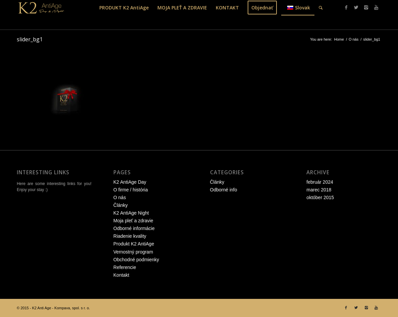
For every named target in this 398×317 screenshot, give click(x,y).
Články (120, 205)
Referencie (124, 267)
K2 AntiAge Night (131, 213)
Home (339, 39)
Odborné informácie (134, 228)
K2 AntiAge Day (129, 182)
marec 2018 (318, 189)
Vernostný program (133, 252)
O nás (353, 39)
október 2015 (320, 197)
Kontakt (121, 275)
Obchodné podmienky (136, 259)
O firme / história (130, 189)
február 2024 (319, 182)
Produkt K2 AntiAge (133, 243)
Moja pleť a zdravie (133, 220)
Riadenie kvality (129, 236)
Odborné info (223, 189)
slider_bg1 (30, 39)
